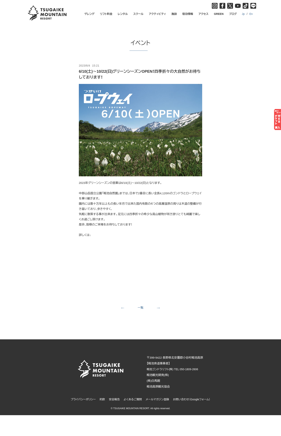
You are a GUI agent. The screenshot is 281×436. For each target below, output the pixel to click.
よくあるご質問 (132, 399)
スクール (138, 13)
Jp (243, 13)
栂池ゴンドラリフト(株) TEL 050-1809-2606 (176, 369)
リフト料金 (106, 13)
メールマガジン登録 (158, 399)
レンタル (123, 13)
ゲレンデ (89, 13)
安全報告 (113, 399)
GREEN (219, 13)
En (251, 13)
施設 (174, 13)
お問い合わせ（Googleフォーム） (194, 399)
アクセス (204, 13)
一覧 (140, 307)
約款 (100, 399)
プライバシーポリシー (80, 399)
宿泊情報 (187, 13)
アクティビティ (157, 13)
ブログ (233, 13)
